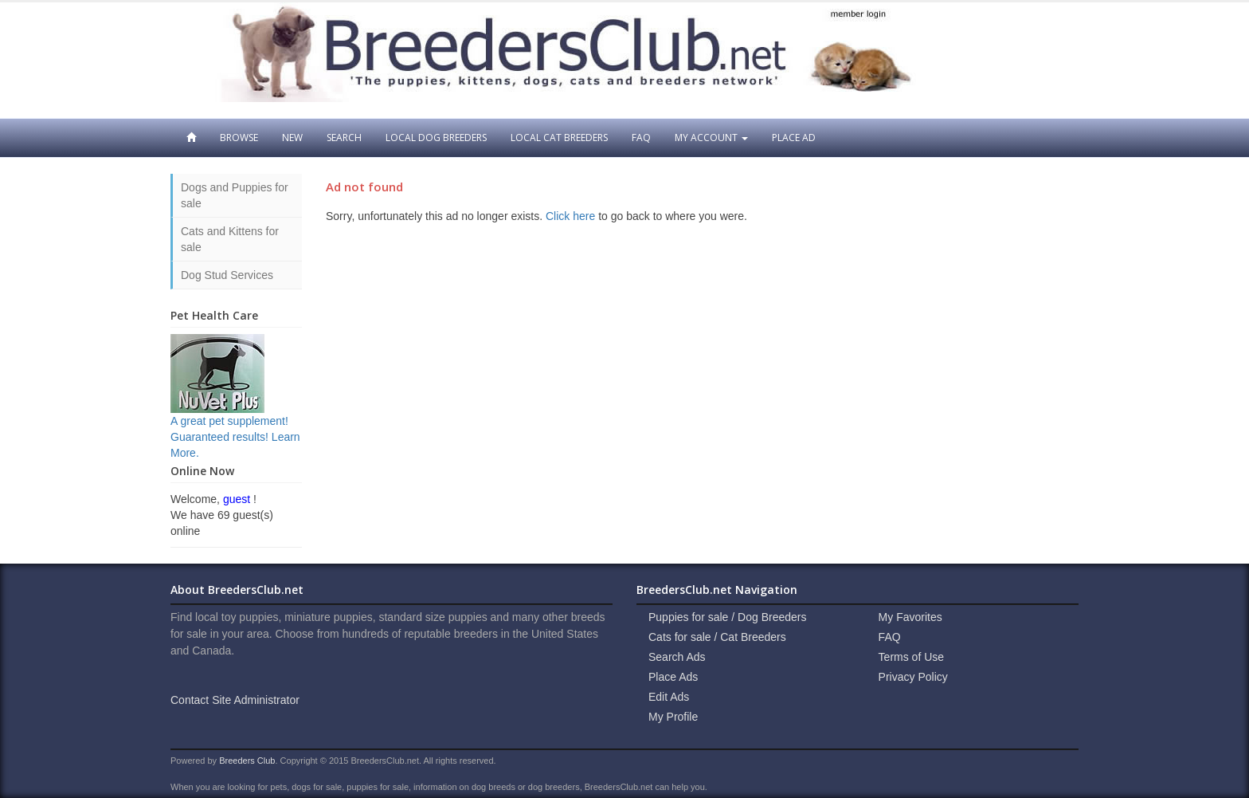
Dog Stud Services (227, 275)
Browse (239, 137)
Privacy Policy (913, 676)
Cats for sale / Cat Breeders (717, 637)
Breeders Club (247, 760)
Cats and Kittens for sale (230, 239)
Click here (570, 216)
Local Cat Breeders (559, 137)
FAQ (641, 137)
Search (344, 137)
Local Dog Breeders (436, 137)
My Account (711, 137)
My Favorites (910, 617)
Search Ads (677, 657)
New (292, 137)
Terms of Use (911, 657)
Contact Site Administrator (235, 700)
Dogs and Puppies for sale (234, 195)
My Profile (673, 716)
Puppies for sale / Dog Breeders (727, 617)
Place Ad (794, 137)
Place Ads (673, 676)
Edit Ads (668, 696)
